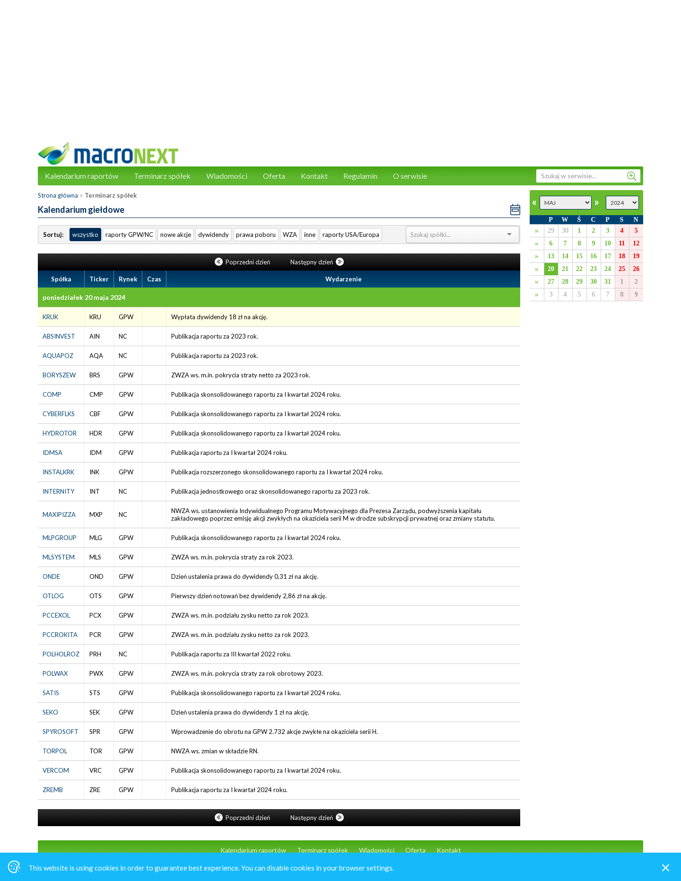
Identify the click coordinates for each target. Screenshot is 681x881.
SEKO (50, 712)
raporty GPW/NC (129, 234)
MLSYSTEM (59, 557)
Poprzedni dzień (243, 262)
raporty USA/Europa (351, 234)
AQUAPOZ (58, 355)
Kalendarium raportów (81, 175)
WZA (290, 234)
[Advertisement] (340, 75)
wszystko (85, 234)
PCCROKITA (60, 634)
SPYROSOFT (61, 731)
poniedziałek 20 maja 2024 (84, 297)
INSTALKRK (58, 472)
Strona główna (58, 195)
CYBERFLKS (59, 414)
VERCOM (56, 770)
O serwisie (410, 175)
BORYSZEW (59, 375)
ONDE (51, 576)
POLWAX (55, 673)
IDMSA (52, 452)
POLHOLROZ (61, 654)
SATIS (51, 693)
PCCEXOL (56, 615)
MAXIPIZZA (59, 514)
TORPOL (55, 751)
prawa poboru (256, 234)
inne (309, 234)
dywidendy (213, 234)
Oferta (274, 175)
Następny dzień (317, 262)
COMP (52, 394)
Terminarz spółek (162, 175)
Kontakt (314, 175)
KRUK (50, 317)
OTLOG (53, 596)
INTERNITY (58, 491)
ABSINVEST (59, 336)
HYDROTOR (60, 433)
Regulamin (360, 175)
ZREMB (53, 790)
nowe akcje (175, 234)
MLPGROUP (60, 537)
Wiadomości (226, 175)
